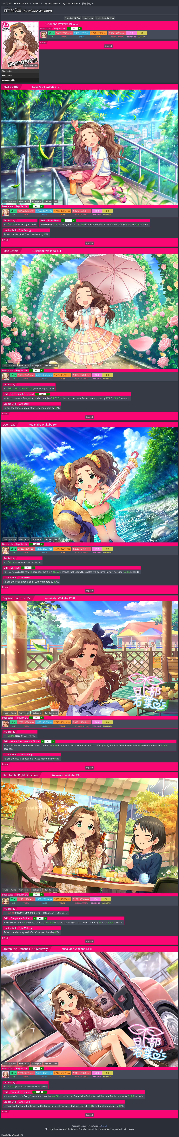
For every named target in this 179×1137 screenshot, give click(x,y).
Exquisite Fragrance (21, 1092)
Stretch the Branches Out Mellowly (25, 949)
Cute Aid (15, 567)
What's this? (17, 1135)
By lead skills (51, 3)
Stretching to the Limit (22, 394)
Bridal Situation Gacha (20, 388)
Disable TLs (6, 1135)
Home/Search (21, 3)
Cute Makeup (26, 754)
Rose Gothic (10, 251)
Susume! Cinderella (25, 912)
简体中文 (86, 3)
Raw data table (8, 80)
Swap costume (30, 65)
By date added (70, 3)
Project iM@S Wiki (72, 18)
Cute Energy (25, 230)
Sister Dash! (54, 220)
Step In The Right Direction (20, 775)
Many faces (88, 18)
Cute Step (24, 403)
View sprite (7, 71)
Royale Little (10, 87)
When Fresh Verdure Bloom (25, 741)
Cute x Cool (24, 1101)
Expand (108, 46)
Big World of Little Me (17, 598)
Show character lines (105, 18)
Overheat (9, 424)
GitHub (104, 1126)
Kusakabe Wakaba (57, 24)
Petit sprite (7, 75)
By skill (36, 3)
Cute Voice (24, 577)
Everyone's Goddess (21, 918)
